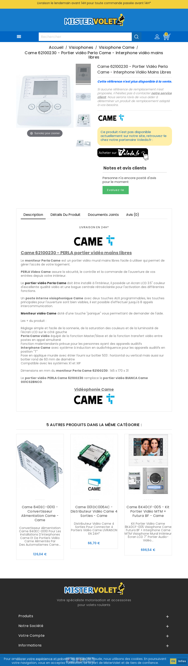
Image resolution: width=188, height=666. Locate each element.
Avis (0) (132, 214)
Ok (173, 661)
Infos (182, 661)
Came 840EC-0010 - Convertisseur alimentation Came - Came (40, 514)
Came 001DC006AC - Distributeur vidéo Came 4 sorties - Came (94, 511)
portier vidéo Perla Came (45, 283)
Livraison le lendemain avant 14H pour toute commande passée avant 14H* (94, 3)
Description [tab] (33, 214)
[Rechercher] (90, 37)
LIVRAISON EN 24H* (94, 227)
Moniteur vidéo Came (38, 313)
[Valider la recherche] (136, 36)
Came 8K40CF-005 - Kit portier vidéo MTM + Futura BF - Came (148, 511)
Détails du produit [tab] (65, 214)
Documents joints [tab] (103, 214)
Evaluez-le (115, 190)
